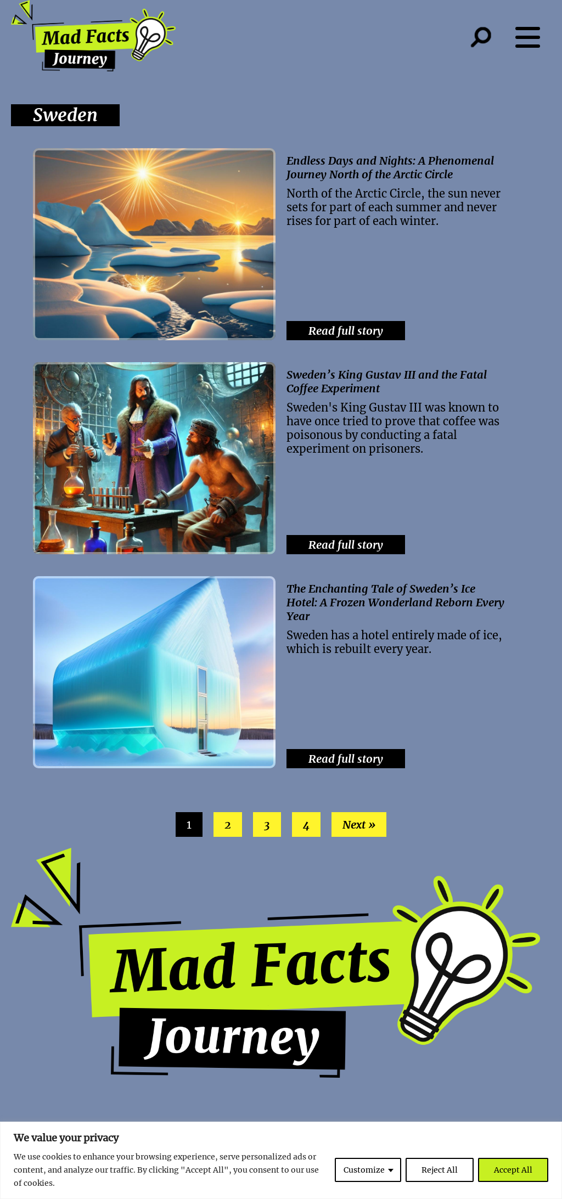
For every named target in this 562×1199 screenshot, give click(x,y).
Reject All (440, 1170)
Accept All (513, 1170)
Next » (358, 824)
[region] (281, 1160)
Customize (364, 1170)
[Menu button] (533, 37)
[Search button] (492, 37)
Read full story (345, 330)
